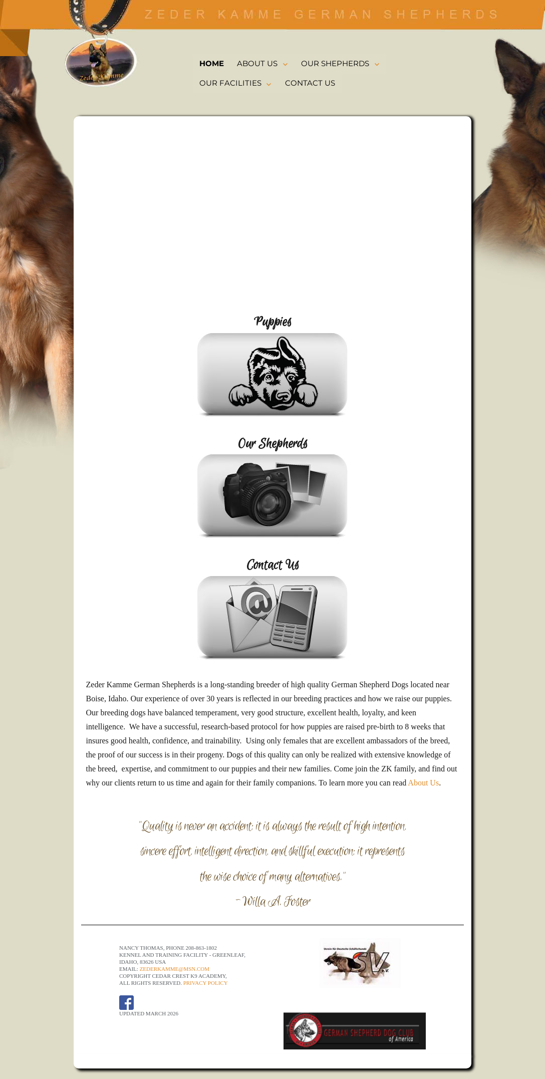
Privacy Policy (205, 983)
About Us (423, 782)
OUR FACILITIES (230, 83)
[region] (272, 217)
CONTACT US (310, 83)
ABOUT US (257, 63)
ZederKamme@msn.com (174, 969)
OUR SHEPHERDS (335, 63)
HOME (211, 63)
